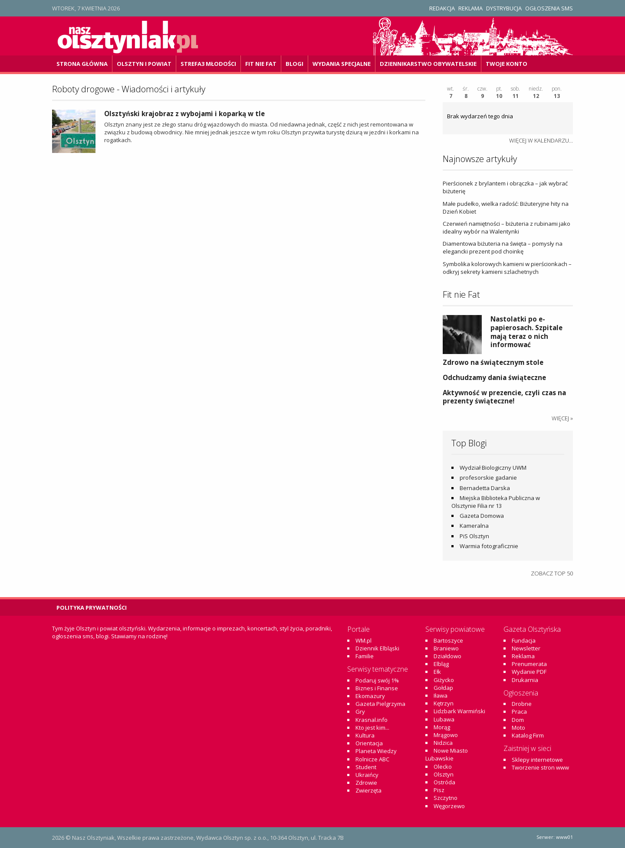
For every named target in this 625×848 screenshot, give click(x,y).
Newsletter (526, 648)
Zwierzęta (368, 790)
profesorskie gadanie (488, 477)
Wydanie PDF (529, 672)
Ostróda (444, 782)
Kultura (365, 735)
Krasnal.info (371, 720)
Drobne (522, 704)
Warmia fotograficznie (489, 546)
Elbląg (441, 664)
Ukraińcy (366, 775)
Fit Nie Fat (260, 64)
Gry (360, 711)
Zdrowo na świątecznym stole (493, 362)
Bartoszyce (448, 640)
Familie (364, 656)
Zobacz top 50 (552, 573)
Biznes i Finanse (376, 688)
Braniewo (446, 648)
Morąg (442, 727)
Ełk (437, 672)
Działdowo (447, 656)
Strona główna (82, 64)
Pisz (439, 790)
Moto (518, 727)
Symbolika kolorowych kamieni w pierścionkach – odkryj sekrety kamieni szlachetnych (507, 268)
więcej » (562, 418)
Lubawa (444, 719)
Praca (519, 711)
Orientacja (369, 743)
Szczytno (445, 798)
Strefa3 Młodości (208, 64)
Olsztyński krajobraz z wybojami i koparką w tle (184, 113)
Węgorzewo (449, 806)
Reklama (470, 8)
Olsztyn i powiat (144, 64)
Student (365, 767)
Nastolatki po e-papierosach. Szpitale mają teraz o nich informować (526, 332)
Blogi (294, 64)
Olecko (443, 766)
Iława (440, 695)
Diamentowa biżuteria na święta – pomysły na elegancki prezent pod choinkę (502, 247)
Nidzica (443, 743)
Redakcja (442, 8)
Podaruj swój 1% (377, 680)
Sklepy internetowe (537, 760)
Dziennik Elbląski (377, 648)
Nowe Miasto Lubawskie (446, 754)
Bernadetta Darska (485, 488)
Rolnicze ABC (372, 759)
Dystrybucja (504, 8)
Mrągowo (446, 735)
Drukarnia (525, 680)
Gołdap (443, 688)
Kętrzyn (444, 703)
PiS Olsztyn (474, 536)
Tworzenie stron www (540, 767)
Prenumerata (529, 664)
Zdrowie (366, 782)
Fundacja (524, 640)
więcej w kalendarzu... (541, 140)
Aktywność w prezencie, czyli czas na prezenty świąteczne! (504, 397)
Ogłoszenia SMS (549, 8)
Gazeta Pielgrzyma (380, 704)
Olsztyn (444, 774)
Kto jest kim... (372, 727)
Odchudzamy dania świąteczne (494, 377)
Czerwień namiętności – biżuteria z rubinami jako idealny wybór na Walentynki (506, 227)
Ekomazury (370, 696)
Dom (518, 720)
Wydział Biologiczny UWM (493, 467)
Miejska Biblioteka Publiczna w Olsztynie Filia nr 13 (495, 502)
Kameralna (474, 526)
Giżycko (444, 680)
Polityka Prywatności (91, 607)
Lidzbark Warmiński (459, 711)
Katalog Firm (528, 735)
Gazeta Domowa (482, 516)
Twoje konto (506, 64)
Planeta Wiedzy (376, 751)
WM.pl (363, 640)
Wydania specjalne (341, 64)
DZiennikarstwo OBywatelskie (428, 64)
